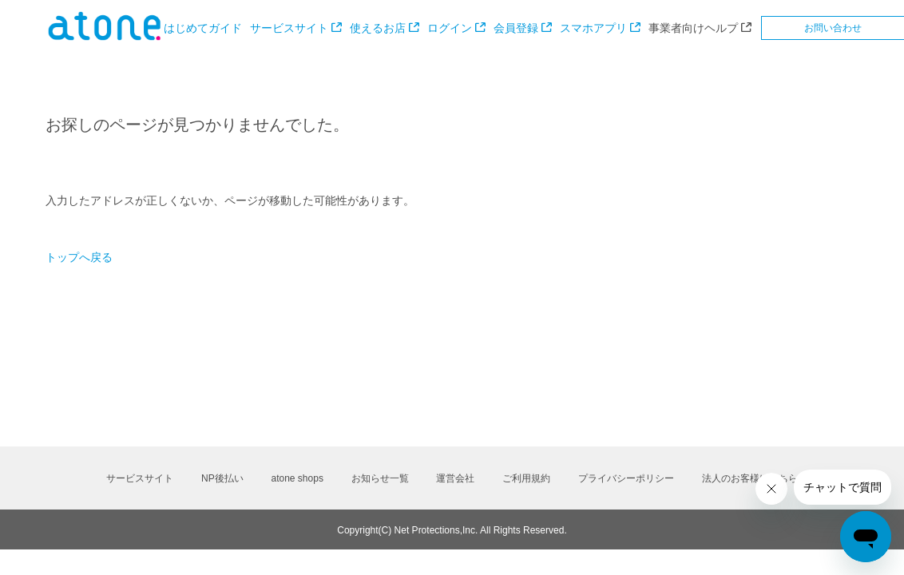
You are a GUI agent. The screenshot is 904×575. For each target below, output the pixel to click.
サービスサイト (289, 28)
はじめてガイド (203, 28)
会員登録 (516, 28)
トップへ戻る (79, 257)
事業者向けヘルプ (693, 28)
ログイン (449, 28)
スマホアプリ (593, 28)
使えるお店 (378, 28)
